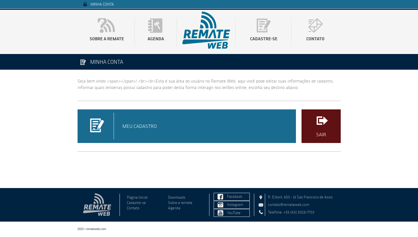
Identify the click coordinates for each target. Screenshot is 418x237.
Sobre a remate (107, 39)
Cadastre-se (263, 39)
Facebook (234, 196)
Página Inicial (137, 197)
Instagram (235, 204)
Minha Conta (102, 4)
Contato (315, 39)
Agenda (156, 39)
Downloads (176, 197)
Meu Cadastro (139, 126)
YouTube (233, 212)
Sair (321, 135)
